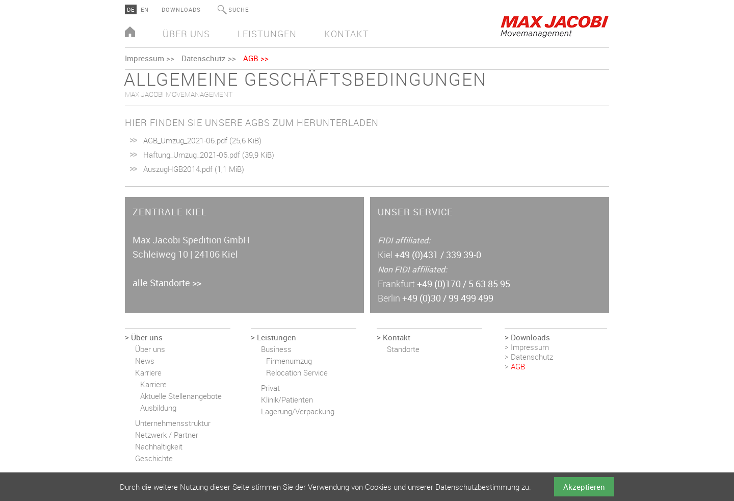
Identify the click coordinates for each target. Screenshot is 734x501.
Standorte (403, 349)
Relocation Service (297, 372)
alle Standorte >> (167, 283)
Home (130, 33)
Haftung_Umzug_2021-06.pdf (208, 154)
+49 (438, 254)
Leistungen (267, 34)
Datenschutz (203, 58)
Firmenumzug (289, 361)
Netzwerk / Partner (166, 435)
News (144, 361)
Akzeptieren (584, 487)
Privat (270, 388)
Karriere (148, 372)
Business (276, 349)
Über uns (186, 34)
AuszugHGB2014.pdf (193, 169)
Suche (238, 9)
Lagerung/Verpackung (297, 411)
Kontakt (346, 34)
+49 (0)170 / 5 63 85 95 (463, 284)
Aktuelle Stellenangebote (181, 396)
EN (145, 9)
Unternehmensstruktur (173, 423)
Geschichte (154, 458)
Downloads (181, 9)
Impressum (144, 58)
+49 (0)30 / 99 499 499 (447, 298)
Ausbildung (158, 408)
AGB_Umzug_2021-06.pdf (202, 140)
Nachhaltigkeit (158, 446)
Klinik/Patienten (287, 399)
